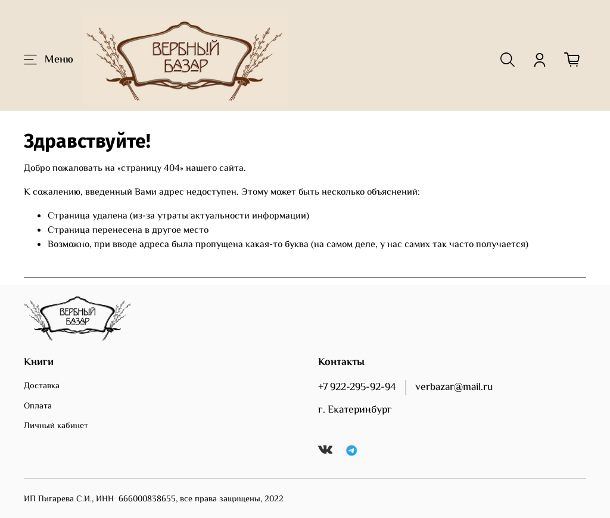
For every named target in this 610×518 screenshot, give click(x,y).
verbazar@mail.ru (454, 387)
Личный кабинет (56, 426)
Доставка (42, 386)
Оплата (38, 406)
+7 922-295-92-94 (357, 387)
